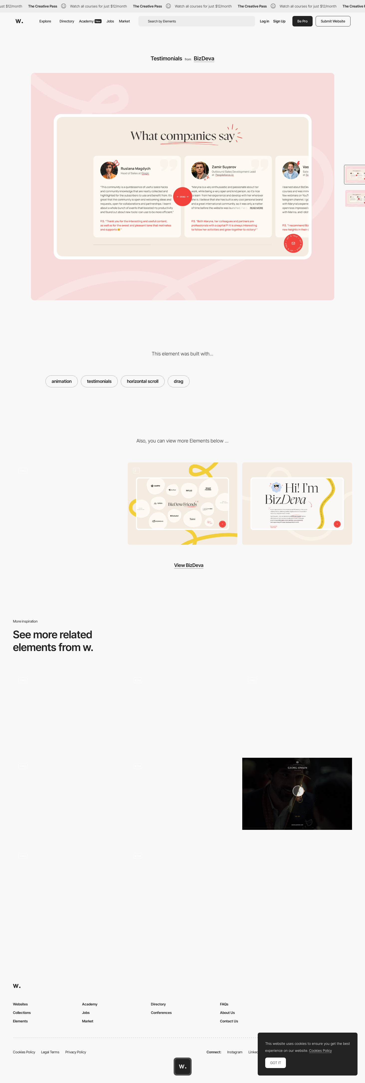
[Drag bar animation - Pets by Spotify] (297, 711)
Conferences (161, 1012)
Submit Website (333, 21)
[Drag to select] (183, 711)
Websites (20, 1004)
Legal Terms (50, 1052)
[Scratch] (68, 799)
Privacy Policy (75, 1052)
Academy (90, 21)
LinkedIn (254, 1052)
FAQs (224, 1004)
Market (124, 21)
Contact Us (229, 1021)
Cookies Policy (24, 1052)
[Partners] (183, 503)
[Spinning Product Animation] (183, 799)
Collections (22, 1012)
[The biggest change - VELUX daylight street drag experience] (68, 711)
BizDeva (204, 58)
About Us (227, 1012)
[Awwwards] (19, 21)
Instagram (235, 1052)
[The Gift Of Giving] (297, 794)
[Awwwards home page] (182, 1066)
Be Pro (302, 21)
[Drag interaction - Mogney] (68, 886)
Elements (20, 1021)
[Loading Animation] (68, 503)
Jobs (110, 21)
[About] (297, 503)
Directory (67, 21)
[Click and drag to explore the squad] (183, 886)
